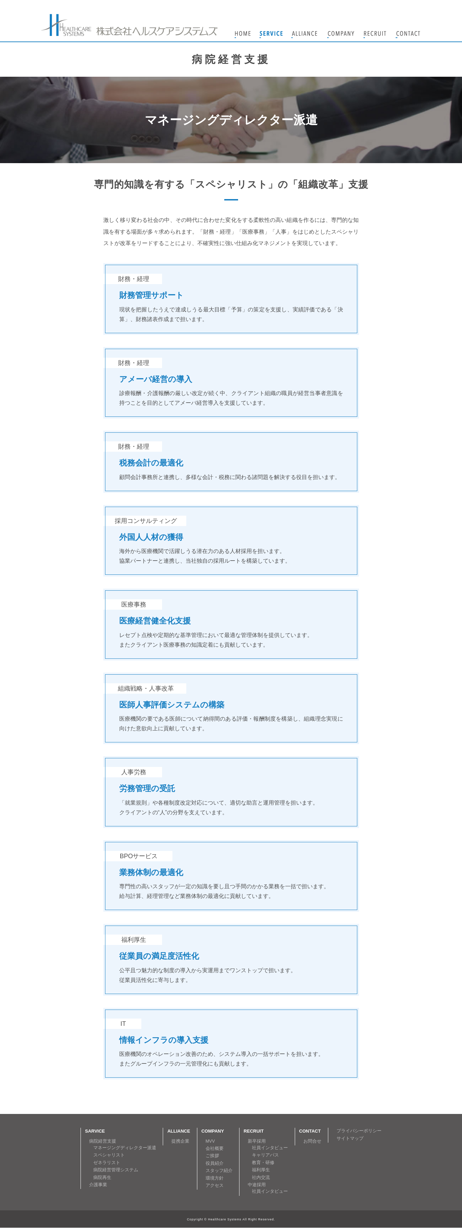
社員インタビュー (270, 1147)
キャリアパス (265, 1155)
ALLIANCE (178, 1131)
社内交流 (261, 1177)
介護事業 (98, 1184)
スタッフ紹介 (219, 1170)
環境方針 (215, 1178)
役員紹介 (215, 1163)
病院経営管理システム (115, 1170)
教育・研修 (263, 1162)
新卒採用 (257, 1141)
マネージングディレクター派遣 (124, 1147)
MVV (210, 1141)
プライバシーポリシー (359, 1130)
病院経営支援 (102, 1141)
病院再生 (102, 1177)
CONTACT (310, 1131)
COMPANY (212, 1131)
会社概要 (215, 1148)
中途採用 (257, 1184)
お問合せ (312, 1141)
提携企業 (180, 1141)
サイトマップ (350, 1138)
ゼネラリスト (106, 1162)
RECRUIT (254, 1131)
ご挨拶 (212, 1155)
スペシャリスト (109, 1155)
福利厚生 (261, 1170)
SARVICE (95, 1131)
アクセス (215, 1185)
